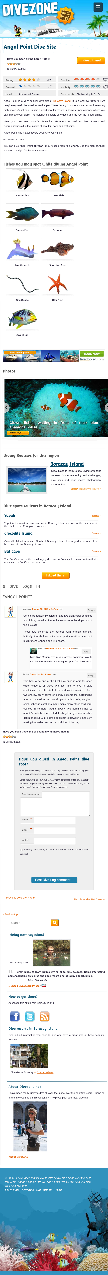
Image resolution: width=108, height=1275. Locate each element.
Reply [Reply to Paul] (91, 675)
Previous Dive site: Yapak (19, 901)
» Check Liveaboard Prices (27, 990)
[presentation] (41, 868)
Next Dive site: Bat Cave (89, 903)
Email (27, 833)
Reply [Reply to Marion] (91, 610)
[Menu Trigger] (98, 7)
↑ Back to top (10, 918)
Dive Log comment (31, 794)
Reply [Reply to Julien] (86, 651)
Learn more (12, 1194)
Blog (59, 1194)
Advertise (28, 1194)
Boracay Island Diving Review (85, 489)
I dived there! (91, 60)
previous (7, 407)
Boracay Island (62, 100)
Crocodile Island (18, 533)
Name (27, 823)
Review (95, 515)
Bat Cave (12, 551)
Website (26, 844)
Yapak (9, 515)
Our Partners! (44, 1194)
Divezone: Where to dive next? (38, 13)
